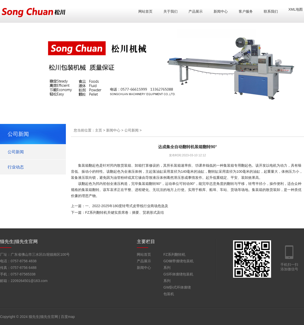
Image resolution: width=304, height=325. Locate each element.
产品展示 (195, 11)
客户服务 (246, 11)
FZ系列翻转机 (174, 254)
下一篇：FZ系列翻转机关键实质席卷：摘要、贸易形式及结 (117, 212)
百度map (68, 317)
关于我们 (170, 11)
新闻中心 (221, 11)
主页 (98, 130)
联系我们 (271, 11)
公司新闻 (16, 152)
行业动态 (16, 167)
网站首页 (145, 11)
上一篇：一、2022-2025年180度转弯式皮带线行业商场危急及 (119, 206)
